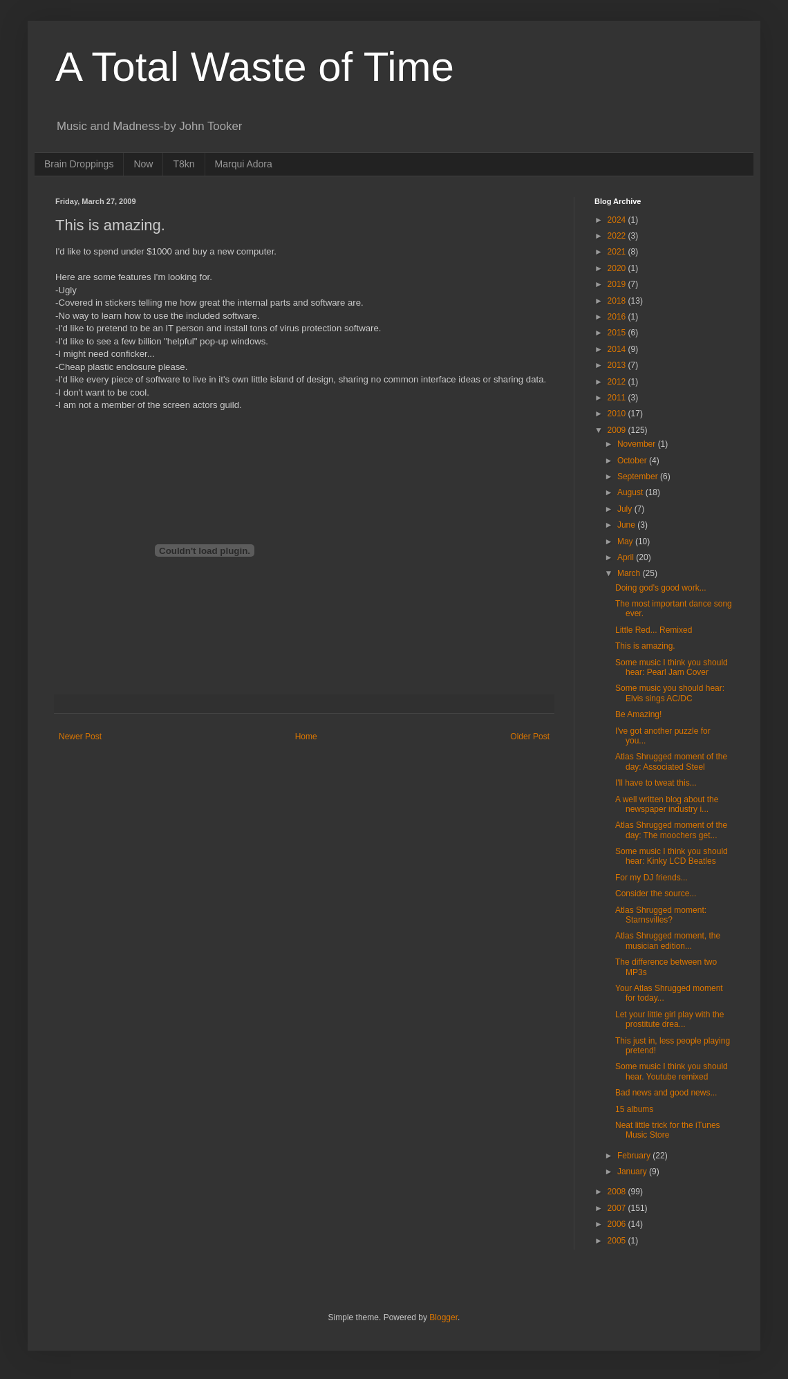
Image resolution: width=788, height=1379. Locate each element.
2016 (618, 317)
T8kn (183, 163)
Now (143, 163)
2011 (618, 397)
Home (306, 736)
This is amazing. (645, 646)
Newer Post (80, 736)
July (626, 509)
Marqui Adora (243, 163)
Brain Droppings (78, 163)
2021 (618, 252)
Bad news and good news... (666, 1093)
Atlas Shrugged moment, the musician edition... (667, 940)
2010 (618, 413)
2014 (618, 349)
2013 (618, 365)
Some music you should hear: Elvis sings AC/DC (669, 693)
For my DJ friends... (651, 877)
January (633, 1171)
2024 (618, 220)
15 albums (634, 1109)
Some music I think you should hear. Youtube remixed (671, 1071)
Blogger (443, 1317)
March (630, 573)
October (633, 460)
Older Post (530, 736)
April (626, 557)
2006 (618, 1224)
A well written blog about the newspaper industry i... (666, 804)
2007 (618, 1208)
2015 (618, 332)
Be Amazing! (638, 714)
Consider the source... (655, 893)
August (631, 492)
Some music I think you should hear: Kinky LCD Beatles (671, 856)
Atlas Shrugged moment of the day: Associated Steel (671, 761)
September (638, 476)
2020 (618, 268)
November (637, 444)
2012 (618, 382)
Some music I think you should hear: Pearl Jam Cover (671, 667)
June (627, 525)
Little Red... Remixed (653, 630)
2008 (618, 1191)
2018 (618, 301)
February (635, 1155)
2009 (618, 430)
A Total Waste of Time (254, 67)
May (626, 541)
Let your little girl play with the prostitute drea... (669, 1019)
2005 (618, 1241)
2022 (618, 236)
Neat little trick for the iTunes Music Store (667, 1130)
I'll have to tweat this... (656, 783)
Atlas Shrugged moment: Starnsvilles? (660, 915)
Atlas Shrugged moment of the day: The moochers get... (671, 830)
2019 (618, 284)
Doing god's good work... (660, 588)
